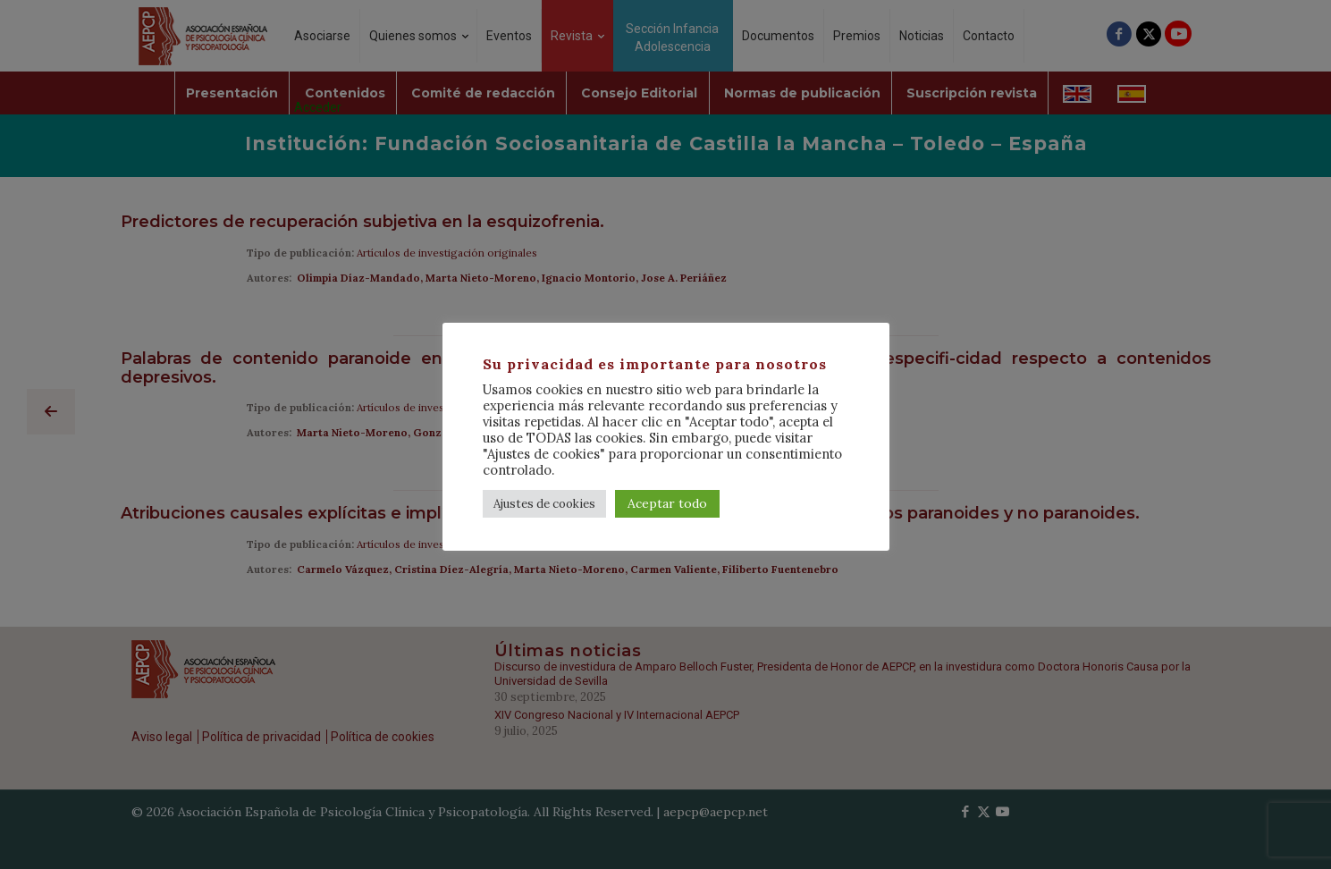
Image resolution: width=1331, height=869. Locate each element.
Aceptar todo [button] (667, 503)
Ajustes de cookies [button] (544, 503)
